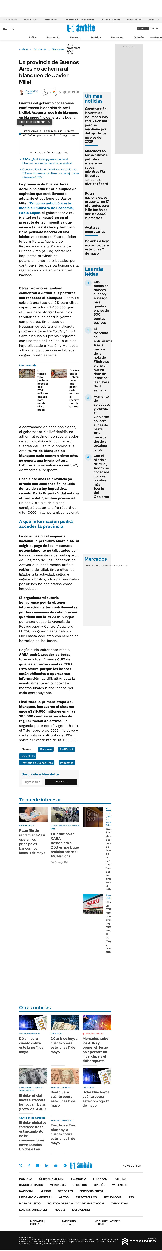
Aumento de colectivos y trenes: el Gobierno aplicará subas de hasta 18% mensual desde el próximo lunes (102, 423)
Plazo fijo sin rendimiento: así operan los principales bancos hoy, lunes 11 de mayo (32, 841)
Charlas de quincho (110, 20)
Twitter (20, 1165)
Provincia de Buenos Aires (37, 763)
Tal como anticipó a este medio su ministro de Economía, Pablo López (46, 208)
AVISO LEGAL (120, 1203)
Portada (25, 1179)
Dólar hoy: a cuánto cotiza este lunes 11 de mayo (31, 1045)
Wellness (119, 1185)
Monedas (89, 566)
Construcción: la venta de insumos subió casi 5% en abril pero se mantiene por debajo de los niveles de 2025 (50, 173)
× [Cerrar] (49, 121)
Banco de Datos (31, 1185)
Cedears (122, 566)
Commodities (110, 566)
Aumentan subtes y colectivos (79, 20)
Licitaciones (81, 1209)
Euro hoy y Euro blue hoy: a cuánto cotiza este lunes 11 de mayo (63, 1134)
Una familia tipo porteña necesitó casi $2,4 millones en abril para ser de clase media (43, 390)
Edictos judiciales (33, 1209)
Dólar (32, 37)
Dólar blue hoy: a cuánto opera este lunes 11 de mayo (97, 247)
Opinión (139, 37)
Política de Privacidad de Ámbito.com (75, 1203)
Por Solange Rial (59, 862)
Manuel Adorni (134, 20)
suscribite (143, 28)
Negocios (117, 37)
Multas (59, 1209)
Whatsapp (65, 1165)
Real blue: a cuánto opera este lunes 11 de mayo (63, 1099)
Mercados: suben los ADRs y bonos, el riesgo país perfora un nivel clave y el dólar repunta (96, 1049)
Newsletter (132, 1165)
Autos (64, 1197)
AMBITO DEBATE (107, 1223)
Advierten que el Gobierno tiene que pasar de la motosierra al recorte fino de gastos (76, 388)
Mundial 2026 (31, 20)
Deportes (65, 1191)
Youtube (56, 1165)
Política (96, 37)
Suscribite (61, 782)
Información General (35, 1197)
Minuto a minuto (94, 1033)
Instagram (37, 1165)
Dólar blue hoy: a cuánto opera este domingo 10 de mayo (96, 1099)
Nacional (26, 1191)
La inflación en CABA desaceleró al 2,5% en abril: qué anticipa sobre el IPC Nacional (65, 845)
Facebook (29, 1165)
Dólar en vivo (50, 20)
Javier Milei (153, 20)
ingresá (154, 28)
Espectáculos (86, 1197)
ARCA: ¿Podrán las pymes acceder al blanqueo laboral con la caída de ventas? (47, 161)
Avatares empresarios (95, 229)
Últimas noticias (51, 1179)
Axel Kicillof (66, 749)
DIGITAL (37, 1223)
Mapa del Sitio (30, 1203)
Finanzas (75, 37)
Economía (53, 37)
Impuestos (66, 763)
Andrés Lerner (31, 92)
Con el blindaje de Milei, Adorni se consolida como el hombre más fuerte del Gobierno (101, 476)
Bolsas (99, 566)
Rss (131, 1197)
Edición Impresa (92, 1191)
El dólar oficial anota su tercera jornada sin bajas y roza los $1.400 (32, 1102)
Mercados (58, 1185)
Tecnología (113, 1197)
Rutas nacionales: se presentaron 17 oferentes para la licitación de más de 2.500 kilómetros (97, 205)
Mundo (45, 1191)
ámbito (23, 49)
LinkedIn (46, 1165)
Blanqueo (58, 49)
